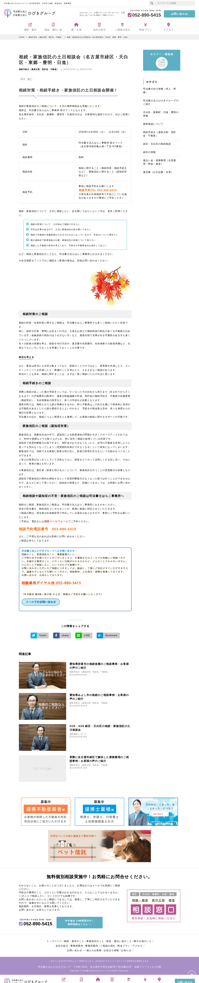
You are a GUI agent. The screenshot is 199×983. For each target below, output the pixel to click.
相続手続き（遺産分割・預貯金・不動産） (46, 37)
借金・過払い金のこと (119, 940)
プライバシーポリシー (115, 960)
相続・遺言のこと (74, 940)
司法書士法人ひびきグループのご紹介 (161, 102)
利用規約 (131, 960)
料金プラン (124, 945)
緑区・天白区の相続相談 (157, 144)
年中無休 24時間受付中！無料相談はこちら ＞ (79, 922)
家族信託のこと (95, 940)
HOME (21, 37)
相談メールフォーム (55, 521)
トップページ (54, 940)
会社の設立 (62, 945)
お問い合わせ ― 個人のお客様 (84, 949)
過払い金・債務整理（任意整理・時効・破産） (159, 162)
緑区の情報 (149, 152)
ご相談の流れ (107, 945)
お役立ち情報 (111, 949)
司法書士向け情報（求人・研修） (159, 91)
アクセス (137, 945)
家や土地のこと (143, 940)
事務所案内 (76, 945)
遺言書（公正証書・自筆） (158, 172)
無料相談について (78, 734)
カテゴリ (151, 82)
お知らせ (126, 949)
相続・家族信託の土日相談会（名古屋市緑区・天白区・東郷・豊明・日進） (98, 37)
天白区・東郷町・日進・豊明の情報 (161, 114)
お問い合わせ (179, 13)
